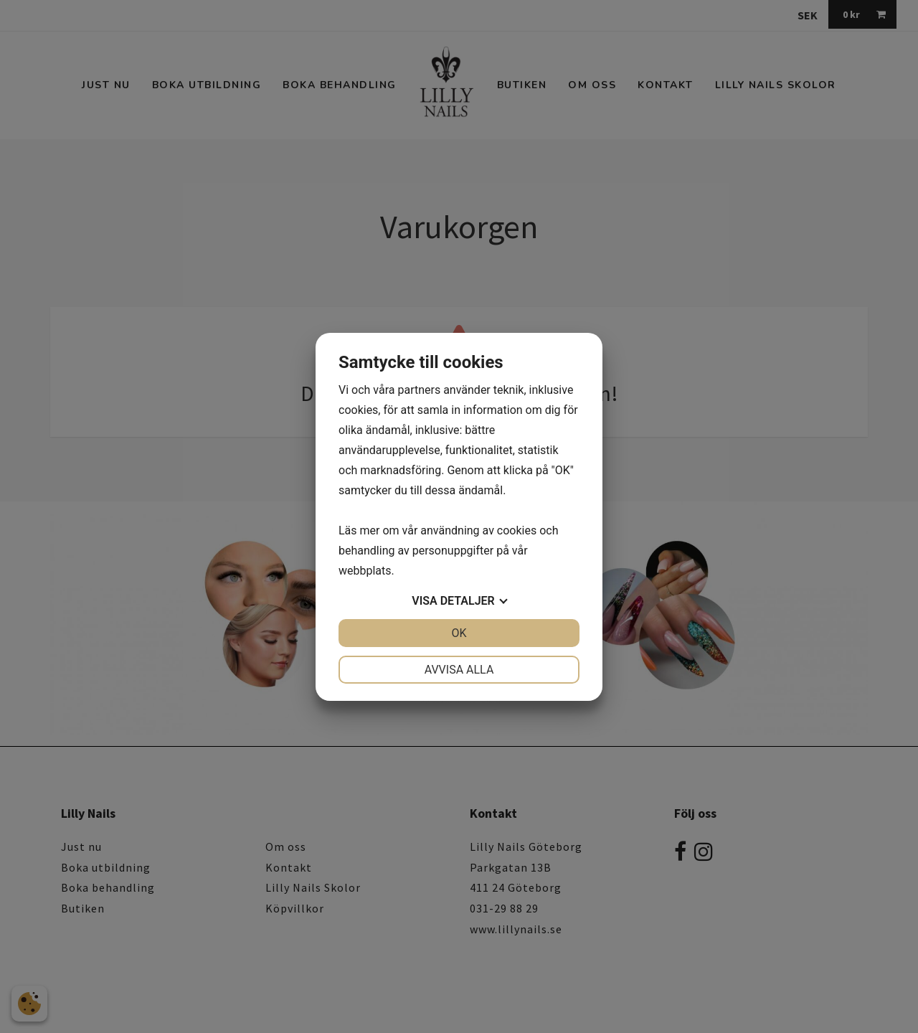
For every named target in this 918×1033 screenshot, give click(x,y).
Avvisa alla (459, 669)
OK (458, 633)
